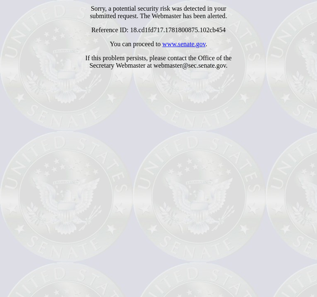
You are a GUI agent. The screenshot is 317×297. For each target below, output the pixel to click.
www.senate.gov (184, 43)
